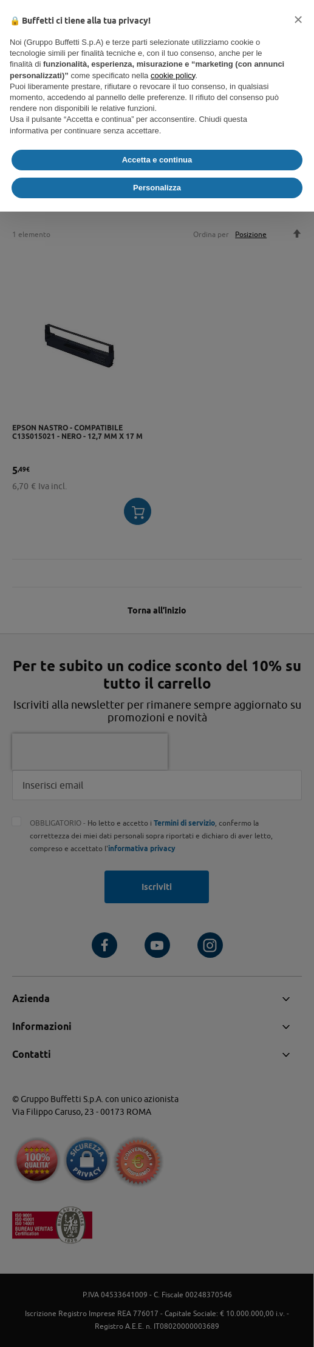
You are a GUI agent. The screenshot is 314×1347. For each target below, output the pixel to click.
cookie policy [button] (173, 75)
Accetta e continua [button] (157, 159)
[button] (298, 19)
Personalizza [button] (157, 187)
